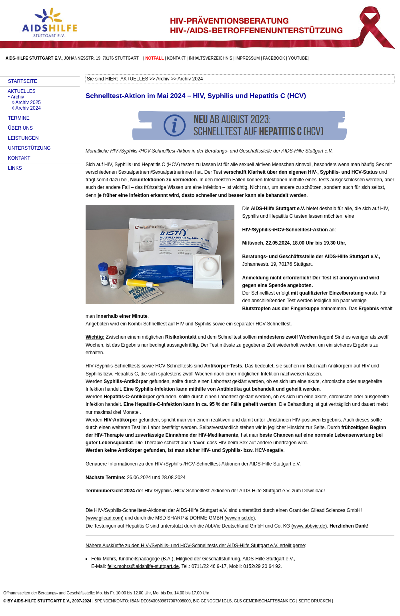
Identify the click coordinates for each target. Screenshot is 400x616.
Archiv (162, 79)
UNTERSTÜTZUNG (25, 148)
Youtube (298, 58)
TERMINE (15, 118)
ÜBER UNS (16, 128)
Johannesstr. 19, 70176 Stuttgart (101, 58)
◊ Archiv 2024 (20, 108)
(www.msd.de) (239, 518)
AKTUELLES (18, 91)
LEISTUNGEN (19, 138)
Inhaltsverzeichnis (210, 58)
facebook (274, 58)
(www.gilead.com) (105, 518)
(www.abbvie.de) (309, 526)
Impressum (248, 58)
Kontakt (176, 58)
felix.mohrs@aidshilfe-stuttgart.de (143, 566)
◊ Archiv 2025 (20, 102)
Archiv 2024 (190, 79)
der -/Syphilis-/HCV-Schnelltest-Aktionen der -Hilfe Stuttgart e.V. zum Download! (205, 491)
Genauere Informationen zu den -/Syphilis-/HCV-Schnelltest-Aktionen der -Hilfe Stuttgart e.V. (193, 464)
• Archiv (12, 97)
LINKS (11, 168)
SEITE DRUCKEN (314, 601)
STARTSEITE (18, 81)
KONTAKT (15, 158)
